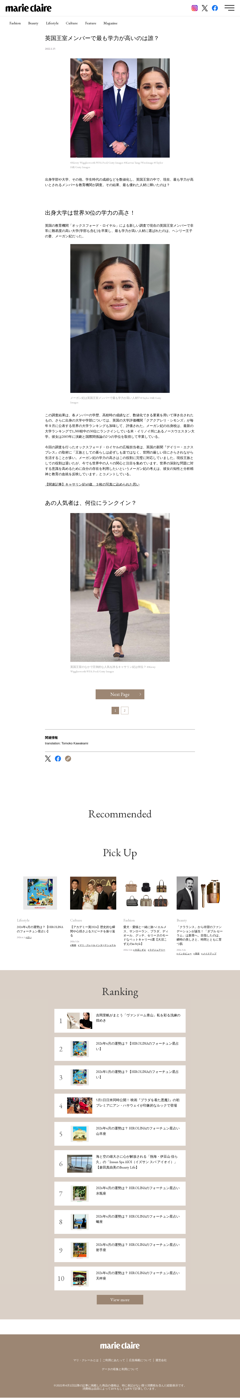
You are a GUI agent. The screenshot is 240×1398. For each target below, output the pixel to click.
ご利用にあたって (114, 1360)
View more (120, 1300)
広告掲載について (140, 1360)
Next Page (120, 694)
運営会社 (161, 1360)
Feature (91, 23)
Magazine (111, 23)
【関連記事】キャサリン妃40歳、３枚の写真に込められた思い (92, 484)
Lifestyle (52, 23)
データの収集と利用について (120, 1369)
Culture (72, 23)
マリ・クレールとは (86, 1360)
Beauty (33, 23)
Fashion (15, 23)
